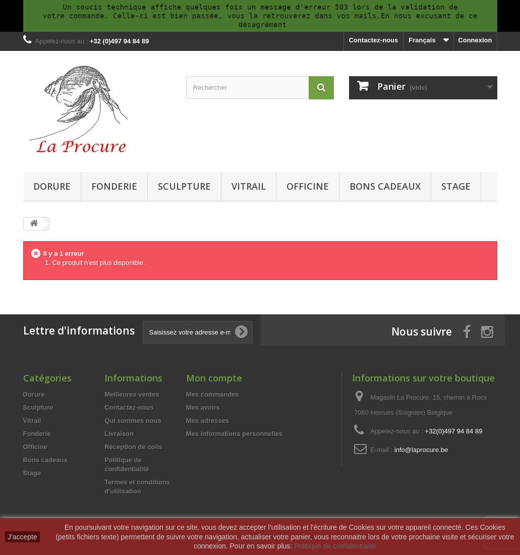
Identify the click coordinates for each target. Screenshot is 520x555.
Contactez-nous (373, 40)
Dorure (52, 186)
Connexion (475, 40)
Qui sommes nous (132, 420)
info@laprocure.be (421, 450)
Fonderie (114, 186)
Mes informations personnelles (234, 433)
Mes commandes (212, 394)
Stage (456, 186)
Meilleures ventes (131, 394)
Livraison (119, 433)
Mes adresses (207, 420)
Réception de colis (133, 447)
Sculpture (184, 186)
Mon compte (214, 378)
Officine (307, 186)
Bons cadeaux (385, 186)
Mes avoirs (203, 407)
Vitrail (249, 186)
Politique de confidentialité (335, 546)
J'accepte (22, 537)
